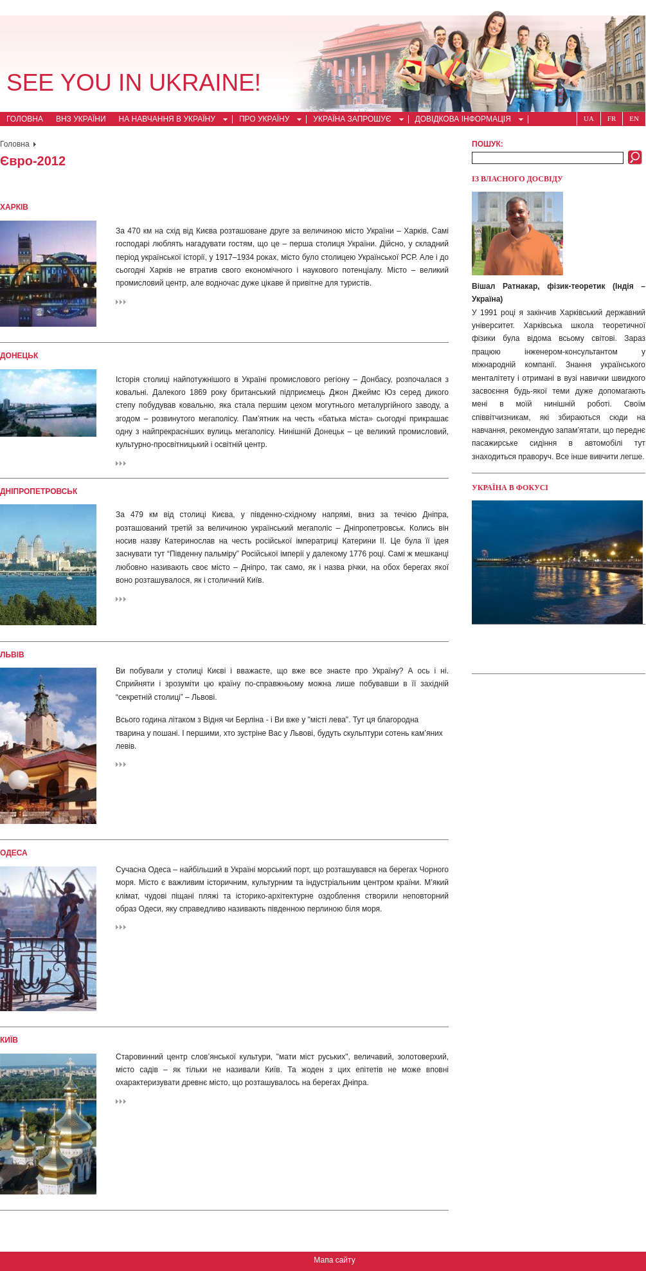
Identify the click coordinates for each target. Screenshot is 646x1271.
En (634, 118)
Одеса (14, 852)
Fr (611, 118)
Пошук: (487, 144)
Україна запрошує (354, 120)
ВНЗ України (81, 118)
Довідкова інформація (466, 120)
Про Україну (267, 120)
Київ (9, 1040)
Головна (24, 118)
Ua (589, 118)
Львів (12, 654)
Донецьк (19, 355)
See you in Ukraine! (133, 82)
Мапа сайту (334, 1260)
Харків (14, 207)
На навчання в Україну (169, 120)
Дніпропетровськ (38, 491)
